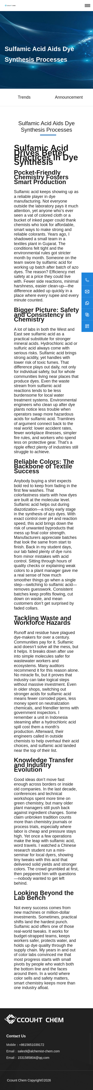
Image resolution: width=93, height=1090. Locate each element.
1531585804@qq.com (33, 1058)
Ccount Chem (17, 1080)
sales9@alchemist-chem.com (38, 1051)
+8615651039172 (31, 1045)
